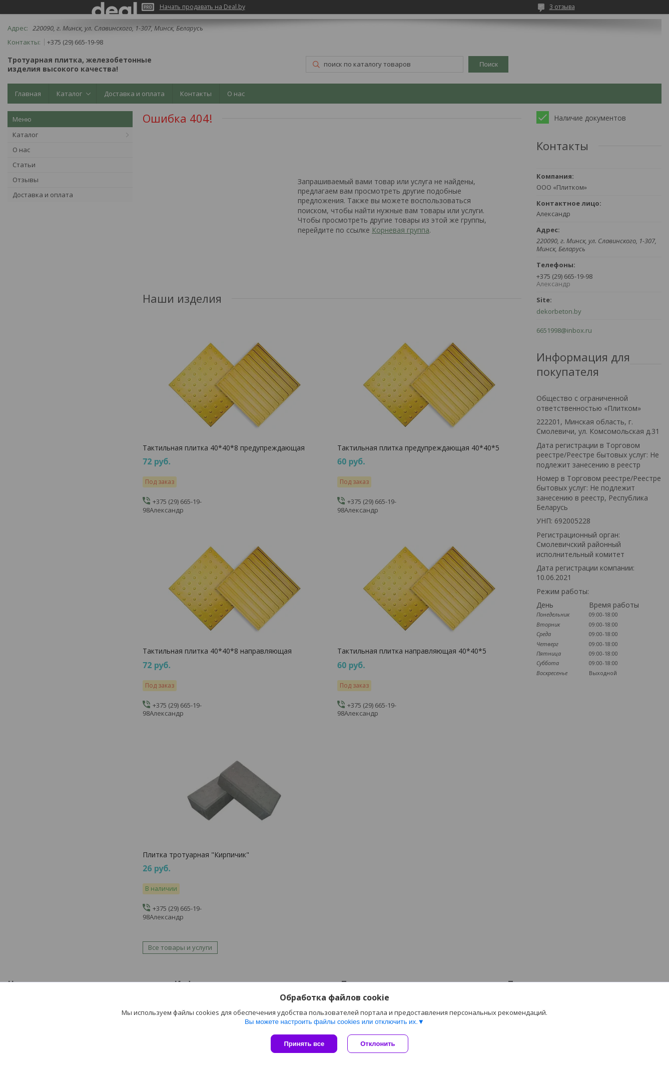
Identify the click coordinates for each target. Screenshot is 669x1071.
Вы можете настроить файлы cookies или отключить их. (331, 1021)
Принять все (304, 1043)
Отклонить (377, 1043)
